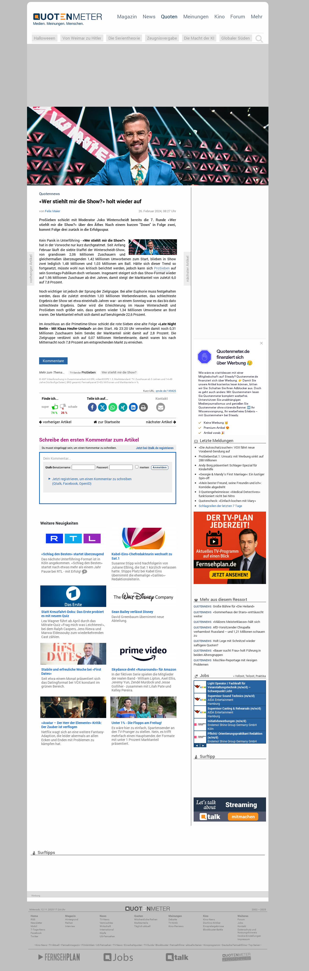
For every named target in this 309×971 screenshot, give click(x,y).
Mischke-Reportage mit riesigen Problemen (225, 662)
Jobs (240, 922)
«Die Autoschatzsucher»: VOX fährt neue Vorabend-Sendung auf (227, 449)
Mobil (34, 926)
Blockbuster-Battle (213, 929)
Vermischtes (106, 922)
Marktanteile (141, 922)
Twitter (34, 936)
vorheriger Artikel (55, 422)
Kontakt (242, 926)
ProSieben (162, 268)
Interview (70, 926)
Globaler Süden (235, 38)
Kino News (41, 945)
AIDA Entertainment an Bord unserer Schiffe (222, 687)
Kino (219, 16)
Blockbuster (161, 945)
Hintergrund (71, 919)
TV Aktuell (54, 945)
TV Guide (149, 945)
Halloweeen (44, 38)
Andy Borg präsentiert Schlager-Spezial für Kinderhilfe (228, 467)
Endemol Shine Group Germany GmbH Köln (225, 724)
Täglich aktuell (142, 926)
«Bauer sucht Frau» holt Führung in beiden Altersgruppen (227, 652)
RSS (33, 919)
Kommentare (53, 360)
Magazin (127, 16)
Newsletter (36, 922)
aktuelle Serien (194, 945)
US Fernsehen (103, 945)
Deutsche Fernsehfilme (234, 945)
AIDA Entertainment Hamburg (224, 699)
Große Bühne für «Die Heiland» (224, 606)
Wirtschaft (105, 926)
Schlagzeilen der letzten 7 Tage (220, 506)
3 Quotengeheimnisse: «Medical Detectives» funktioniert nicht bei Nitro (229, 494)
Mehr (256, 16)
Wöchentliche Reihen (145, 919)
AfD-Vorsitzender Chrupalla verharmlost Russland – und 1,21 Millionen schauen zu (229, 631)
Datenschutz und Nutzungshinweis (247, 931)
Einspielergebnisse (213, 926)
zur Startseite (107, 422)
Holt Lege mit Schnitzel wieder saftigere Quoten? (224, 643)
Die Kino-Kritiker (211, 922)
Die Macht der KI (199, 38)
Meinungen (196, 16)
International (107, 929)
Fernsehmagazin (70, 945)
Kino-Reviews (176, 926)
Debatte (173, 919)
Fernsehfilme (177, 945)
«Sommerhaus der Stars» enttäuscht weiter (229, 614)
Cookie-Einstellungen (249, 935)
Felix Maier (52, 211)
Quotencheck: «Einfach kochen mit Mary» (227, 501)
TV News (117, 945)
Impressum (244, 939)
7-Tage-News (38, 929)
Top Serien (254, 945)
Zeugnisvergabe (162, 38)
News (149, 16)
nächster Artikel (161, 422)
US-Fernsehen (107, 936)
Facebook (36, 933)
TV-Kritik (173, 922)
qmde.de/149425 (166, 391)
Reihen (69, 922)
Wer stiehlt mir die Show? (119, 372)
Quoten (169, 16)
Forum (237, 16)
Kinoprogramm (212, 945)
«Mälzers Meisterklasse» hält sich (227, 622)
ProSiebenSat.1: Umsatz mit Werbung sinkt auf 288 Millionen (231, 458)
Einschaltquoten (133, 945)
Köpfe (103, 933)
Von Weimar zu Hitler (82, 38)
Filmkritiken (88, 945)
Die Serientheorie (124, 38)
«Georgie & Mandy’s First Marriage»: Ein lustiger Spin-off (231, 476)
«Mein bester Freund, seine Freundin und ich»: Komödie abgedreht (230, 485)
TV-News (104, 919)
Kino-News (209, 919)
